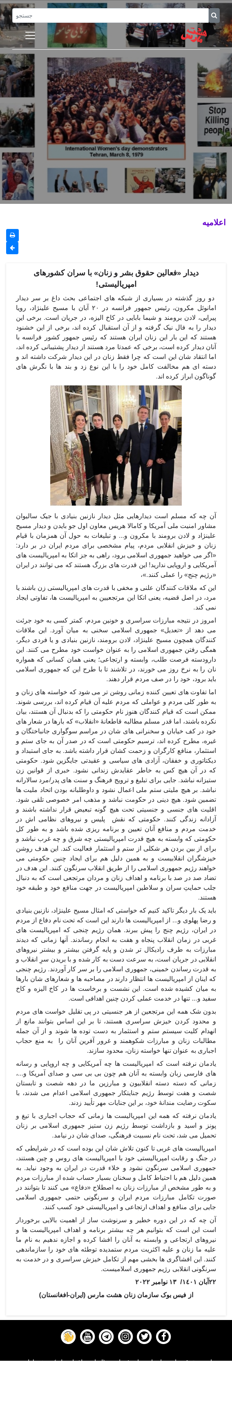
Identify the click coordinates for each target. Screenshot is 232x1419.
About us (116, 1413)
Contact (116, 1403)
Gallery (116, 1393)
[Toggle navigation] (30, 35)
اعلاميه (214, 222)
